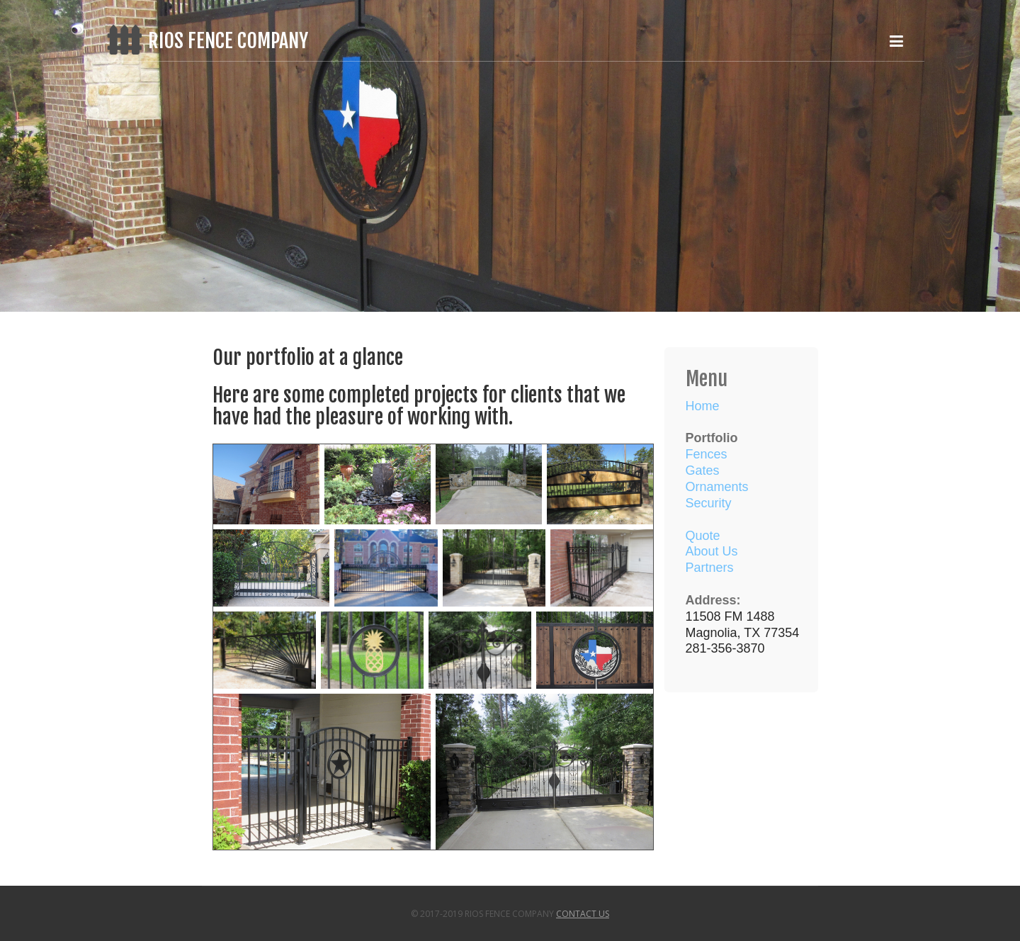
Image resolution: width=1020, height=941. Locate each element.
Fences (706, 454)
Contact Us (582, 914)
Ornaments (717, 487)
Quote (703, 536)
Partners (710, 567)
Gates (703, 470)
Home (703, 406)
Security (709, 503)
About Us (712, 551)
